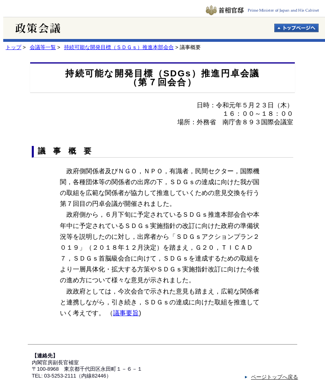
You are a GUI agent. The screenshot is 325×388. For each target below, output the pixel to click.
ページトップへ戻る (274, 377)
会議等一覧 (43, 47)
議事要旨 (126, 313)
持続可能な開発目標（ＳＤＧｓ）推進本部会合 (119, 47)
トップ (13, 47)
